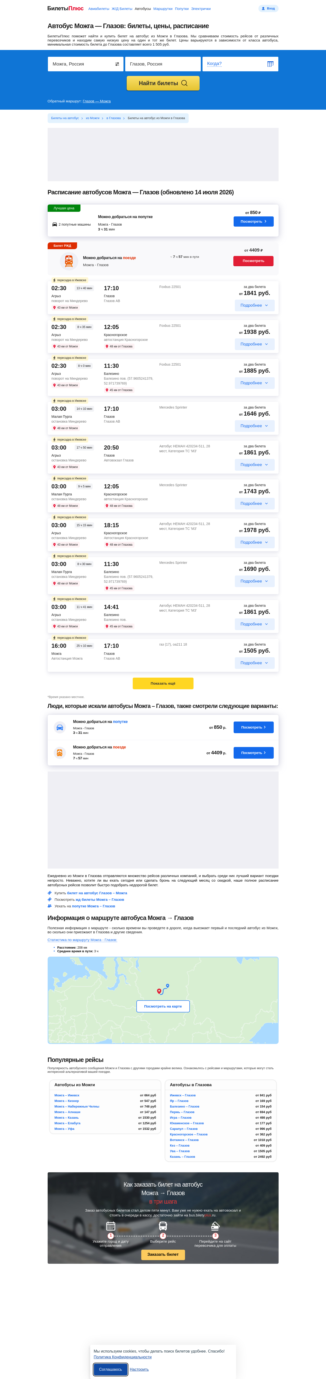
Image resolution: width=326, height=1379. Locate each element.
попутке (120, 722)
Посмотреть (253, 223)
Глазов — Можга (97, 101)
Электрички (201, 9)
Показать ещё (163, 683)
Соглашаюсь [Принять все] (110, 1369)
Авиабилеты (98, 9)
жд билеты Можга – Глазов (100, 899)
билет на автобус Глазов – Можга (97, 893)
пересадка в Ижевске (69, 280)
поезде (129, 258)
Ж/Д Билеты (122, 9)
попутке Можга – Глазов (93, 906)
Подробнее (251, 305)
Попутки (182, 9)
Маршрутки (163, 9)
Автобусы (143, 9)
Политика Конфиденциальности (123, 1357)
